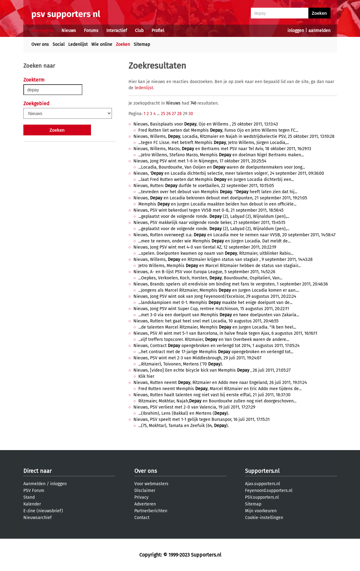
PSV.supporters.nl (262, 497)
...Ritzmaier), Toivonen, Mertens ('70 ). (180, 364)
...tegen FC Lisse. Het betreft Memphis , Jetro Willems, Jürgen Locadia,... (213, 142)
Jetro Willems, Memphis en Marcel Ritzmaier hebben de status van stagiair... (219, 265)
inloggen (295, 30)
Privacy (141, 497)
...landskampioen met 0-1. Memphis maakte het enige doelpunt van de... (215, 302)
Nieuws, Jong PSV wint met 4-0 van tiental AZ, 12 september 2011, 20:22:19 (204, 247)
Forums (91, 30)
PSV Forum (33, 490)
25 (163, 113)
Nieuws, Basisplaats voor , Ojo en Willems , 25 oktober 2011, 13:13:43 (205, 124)
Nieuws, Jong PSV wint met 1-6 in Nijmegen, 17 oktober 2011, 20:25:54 (199, 161)
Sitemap (142, 44)
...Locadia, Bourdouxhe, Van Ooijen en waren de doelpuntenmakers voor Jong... (221, 167)
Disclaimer (144, 490)
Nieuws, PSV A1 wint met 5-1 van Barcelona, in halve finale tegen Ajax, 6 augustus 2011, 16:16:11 (225, 333)
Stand (29, 497)
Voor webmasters (151, 483)
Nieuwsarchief (37, 517)
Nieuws (68, 30)
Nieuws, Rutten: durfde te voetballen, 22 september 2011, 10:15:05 (203, 185)
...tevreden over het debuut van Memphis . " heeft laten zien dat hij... (217, 191)
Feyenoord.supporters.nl (268, 490)
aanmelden (319, 30)
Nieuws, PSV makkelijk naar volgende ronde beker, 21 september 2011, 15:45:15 (209, 222)
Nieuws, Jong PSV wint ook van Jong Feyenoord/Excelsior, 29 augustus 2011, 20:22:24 (214, 296)
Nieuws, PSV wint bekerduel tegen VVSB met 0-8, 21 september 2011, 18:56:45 (208, 210)
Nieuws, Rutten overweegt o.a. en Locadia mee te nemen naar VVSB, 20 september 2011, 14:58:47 (234, 235)
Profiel (158, 30)
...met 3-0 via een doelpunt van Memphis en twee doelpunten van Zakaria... (218, 314)
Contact (141, 517)
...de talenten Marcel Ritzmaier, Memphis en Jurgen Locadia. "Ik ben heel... (217, 327)
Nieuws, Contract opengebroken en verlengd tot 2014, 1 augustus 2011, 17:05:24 (216, 345)
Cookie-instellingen (264, 517)
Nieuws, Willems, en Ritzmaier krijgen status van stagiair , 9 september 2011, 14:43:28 (223, 259)
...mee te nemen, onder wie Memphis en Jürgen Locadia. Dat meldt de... (214, 241)
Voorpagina (42, 30)
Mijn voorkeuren (261, 510)
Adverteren (145, 504)
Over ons (40, 44)
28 (179, 113)
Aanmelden (34, 483)
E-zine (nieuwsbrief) (43, 510)
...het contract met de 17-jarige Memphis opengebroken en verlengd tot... (215, 351)
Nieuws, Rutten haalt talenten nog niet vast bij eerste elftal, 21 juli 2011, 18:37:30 (212, 394)
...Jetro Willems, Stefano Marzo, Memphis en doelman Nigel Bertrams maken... (221, 155)
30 (190, 113)
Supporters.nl (262, 471)
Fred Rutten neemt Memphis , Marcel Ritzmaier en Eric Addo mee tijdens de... (220, 388)
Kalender (32, 504)
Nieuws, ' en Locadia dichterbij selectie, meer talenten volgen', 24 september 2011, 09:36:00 (228, 173)
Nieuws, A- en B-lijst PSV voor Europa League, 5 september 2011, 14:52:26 (204, 271)
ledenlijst (144, 87)
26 (168, 113)
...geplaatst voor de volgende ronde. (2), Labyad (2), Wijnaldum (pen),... (213, 216)
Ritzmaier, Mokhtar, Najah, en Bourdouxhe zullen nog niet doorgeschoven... (217, 401)
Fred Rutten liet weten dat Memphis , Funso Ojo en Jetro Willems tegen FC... (218, 130)
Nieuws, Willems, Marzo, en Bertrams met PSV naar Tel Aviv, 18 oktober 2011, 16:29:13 (222, 148)
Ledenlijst (78, 44)
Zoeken (123, 44)
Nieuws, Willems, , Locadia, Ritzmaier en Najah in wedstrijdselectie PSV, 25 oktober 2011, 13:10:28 (233, 136)
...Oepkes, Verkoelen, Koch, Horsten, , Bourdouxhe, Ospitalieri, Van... (210, 278)
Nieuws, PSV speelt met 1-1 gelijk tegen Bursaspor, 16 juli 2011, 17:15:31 (201, 419)
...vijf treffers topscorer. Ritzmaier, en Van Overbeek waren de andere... (213, 339)
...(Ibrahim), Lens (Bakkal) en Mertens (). (183, 413)
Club (139, 30)
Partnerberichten (150, 510)
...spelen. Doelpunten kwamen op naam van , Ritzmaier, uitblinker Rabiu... (215, 253)
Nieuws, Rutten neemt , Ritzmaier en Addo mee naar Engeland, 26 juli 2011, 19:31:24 (220, 382)
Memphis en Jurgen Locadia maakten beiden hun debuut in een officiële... (217, 204)
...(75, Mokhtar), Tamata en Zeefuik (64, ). (183, 425)
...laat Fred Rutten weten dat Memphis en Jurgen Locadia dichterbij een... (216, 179)
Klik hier (146, 376)
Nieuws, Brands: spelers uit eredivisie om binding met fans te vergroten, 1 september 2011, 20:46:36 (230, 284)
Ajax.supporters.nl (262, 483)
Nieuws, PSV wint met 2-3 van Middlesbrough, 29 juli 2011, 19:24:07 (197, 358)
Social (59, 44)
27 (174, 113)
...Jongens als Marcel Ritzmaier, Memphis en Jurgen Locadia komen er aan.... (218, 290)
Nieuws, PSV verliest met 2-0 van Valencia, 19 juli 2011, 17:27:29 (194, 407)
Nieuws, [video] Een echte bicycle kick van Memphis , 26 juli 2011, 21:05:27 (212, 370)
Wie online (101, 44)
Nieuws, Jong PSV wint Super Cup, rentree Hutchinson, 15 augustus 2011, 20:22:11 (211, 308)
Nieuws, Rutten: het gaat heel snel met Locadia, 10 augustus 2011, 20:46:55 (206, 321)
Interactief (116, 30)
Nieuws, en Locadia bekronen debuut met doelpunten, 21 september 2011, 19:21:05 (220, 198)
